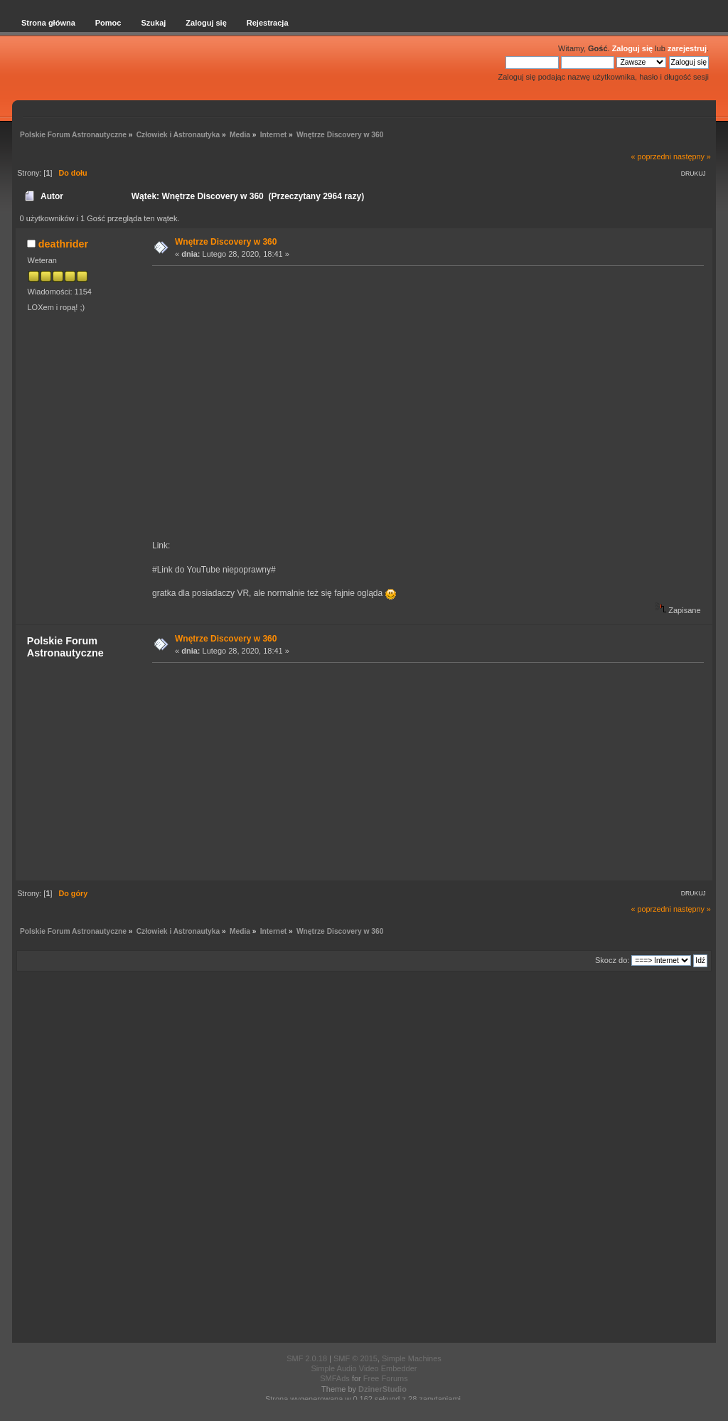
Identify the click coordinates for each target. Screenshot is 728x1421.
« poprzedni (651, 156)
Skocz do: (612, 960)
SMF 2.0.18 (307, 1358)
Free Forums (385, 1378)
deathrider (63, 244)
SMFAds (335, 1378)
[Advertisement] (423, 771)
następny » (692, 156)
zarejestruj (687, 48)
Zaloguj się (632, 48)
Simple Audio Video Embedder (364, 1368)
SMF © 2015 (355, 1358)
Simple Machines (411, 1358)
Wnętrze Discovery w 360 (226, 242)
